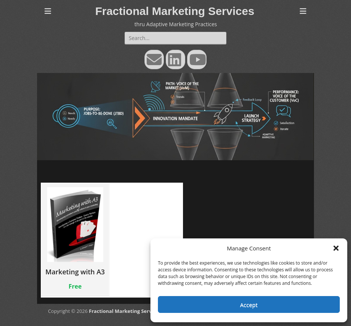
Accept (249, 304)
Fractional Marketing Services (174, 11)
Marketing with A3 (75, 231)
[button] (336, 248)
